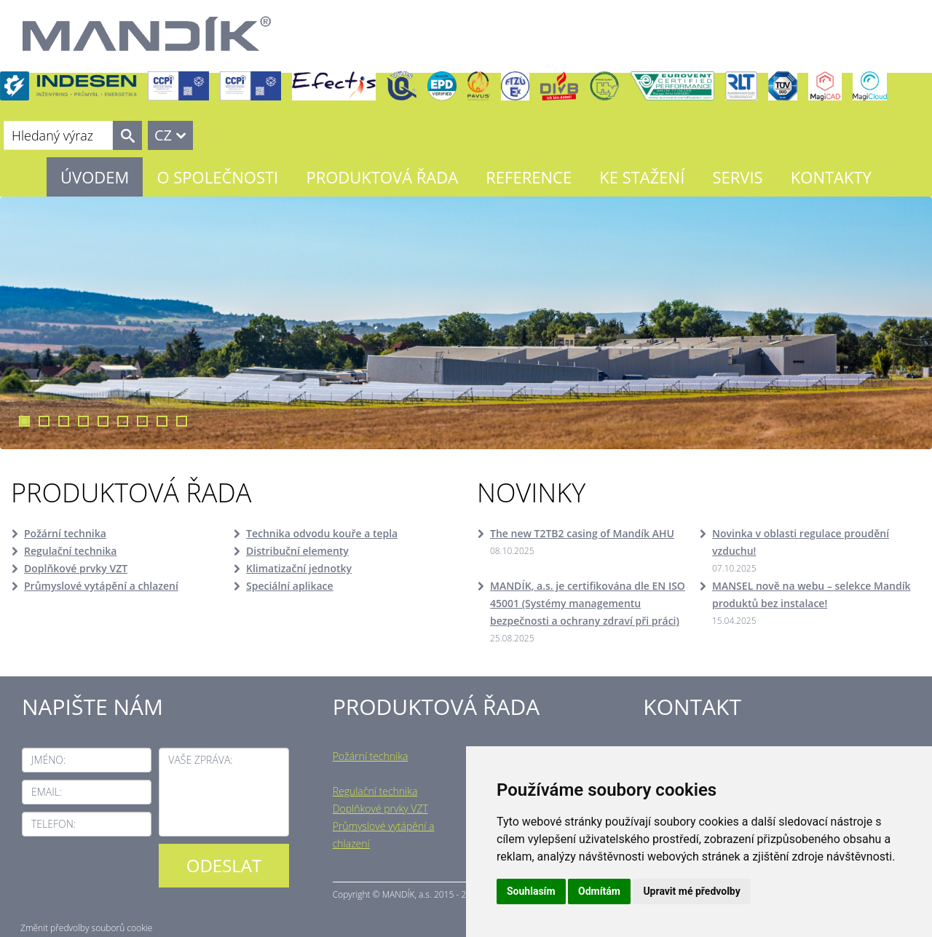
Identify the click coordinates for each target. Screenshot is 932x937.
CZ (163, 135)
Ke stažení (641, 177)
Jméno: (48, 760)
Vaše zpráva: (200, 760)
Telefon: (53, 824)
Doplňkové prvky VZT (75, 568)
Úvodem (94, 177)
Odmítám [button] (599, 891)
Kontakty (831, 177)
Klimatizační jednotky (299, 568)
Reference (529, 177)
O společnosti (217, 177)
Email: (46, 792)
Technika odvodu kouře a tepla (322, 533)
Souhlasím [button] (531, 891)
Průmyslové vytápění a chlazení (101, 586)
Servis (737, 177)
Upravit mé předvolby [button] (691, 891)
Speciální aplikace (289, 586)
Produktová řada (382, 177)
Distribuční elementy (297, 551)
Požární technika (65, 533)
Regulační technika (70, 551)
